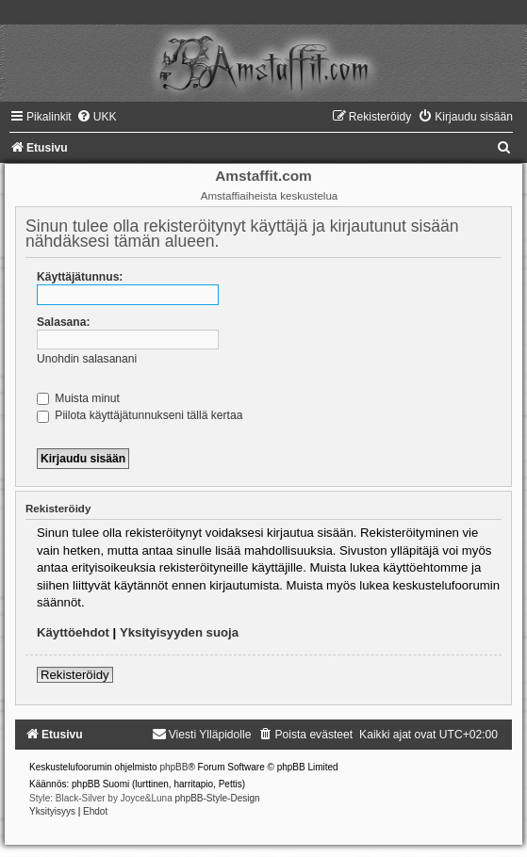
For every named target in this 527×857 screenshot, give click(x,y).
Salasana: (63, 322)
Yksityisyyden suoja (179, 632)
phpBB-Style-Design (217, 798)
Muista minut (78, 398)
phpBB (173, 767)
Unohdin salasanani (87, 358)
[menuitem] (96, 116)
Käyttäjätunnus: (80, 276)
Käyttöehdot (73, 632)
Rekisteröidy (75, 675)
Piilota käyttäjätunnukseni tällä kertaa (139, 415)
